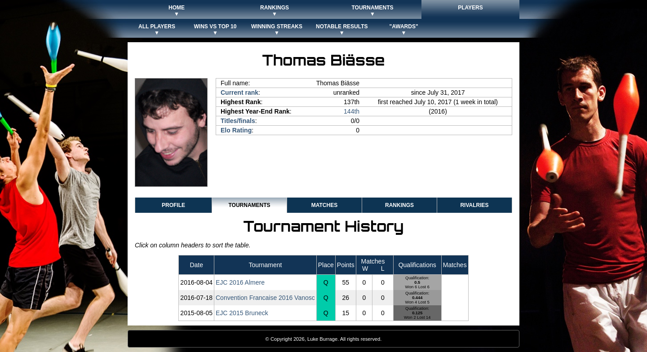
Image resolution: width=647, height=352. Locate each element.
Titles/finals (238, 120)
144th (351, 111)
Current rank (239, 92)
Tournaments (249, 205)
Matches (324, 205)
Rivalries (474, 205)
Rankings (399, 205)
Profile (173, 205)
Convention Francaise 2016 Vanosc (265, 297)
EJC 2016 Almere (240, 282)
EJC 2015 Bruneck (242, 313)
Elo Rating (236, 130)
